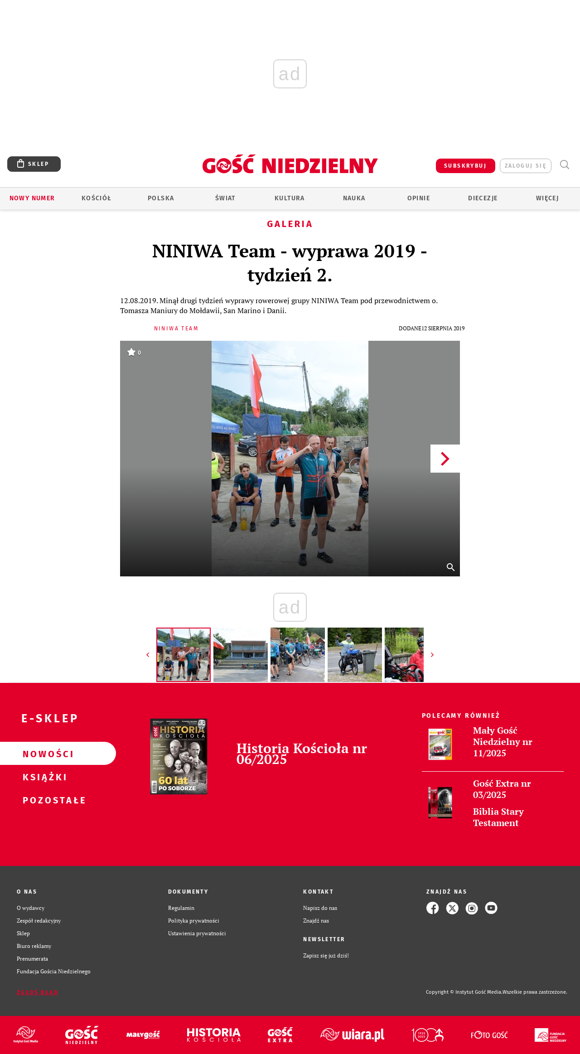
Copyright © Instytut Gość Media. (464, 992)
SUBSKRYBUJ (465, 166)
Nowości (43, 754)
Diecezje (483, 198)
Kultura (290, 198)
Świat (225, 198)
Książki (43, 777)
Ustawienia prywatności (197, 933)
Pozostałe (43, 800)
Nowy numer (32, 198)
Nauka (354, 198)
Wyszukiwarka (564, 164)
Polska (161, 198)
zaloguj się (525, 166)
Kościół (97, 198)
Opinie (418, 198)
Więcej (547, 198)
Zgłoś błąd (37, 992)
